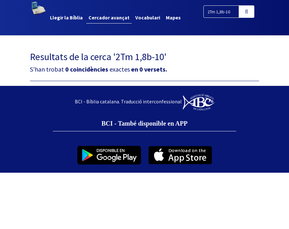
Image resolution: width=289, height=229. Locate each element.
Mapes (173, 17)
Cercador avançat (109, 17)
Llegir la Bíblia (66, 17)
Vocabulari (147, 17)
